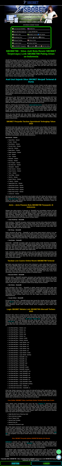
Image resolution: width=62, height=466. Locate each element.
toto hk (11, 301)
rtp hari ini (11, 321)
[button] (59, 457)
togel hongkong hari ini (35, 105)
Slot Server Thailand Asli (33, 318)
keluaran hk (41, 403)
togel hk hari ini (13, 198)
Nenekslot (29, 443)
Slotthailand (8, 441)
